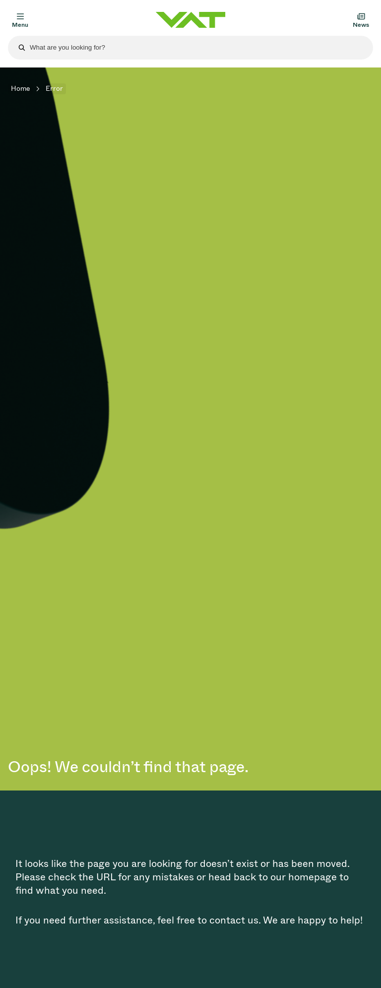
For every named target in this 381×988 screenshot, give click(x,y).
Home (20, 88)
